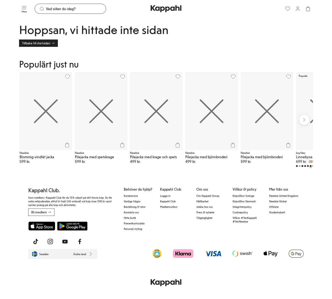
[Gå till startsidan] (166, 8)
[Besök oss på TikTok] (35, 241)
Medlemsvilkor (168, 206)
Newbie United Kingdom (283, 195)
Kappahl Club (168, 201)
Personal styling (133, 228)
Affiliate (274, 206)
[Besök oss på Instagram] (50, 241)
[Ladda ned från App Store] (41, 226)
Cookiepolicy (240, 212)
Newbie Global (278, 201)
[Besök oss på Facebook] (79, 241)
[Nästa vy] (304, 120)
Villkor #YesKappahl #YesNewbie (245, 219)
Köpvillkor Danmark (244, 201)
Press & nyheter (205, 212)
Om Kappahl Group (207, 195)
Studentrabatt (277, 212)
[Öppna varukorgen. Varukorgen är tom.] (308, 9)
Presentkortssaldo (134, 223)
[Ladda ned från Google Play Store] (72, 226)
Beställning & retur (135, 206)
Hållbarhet (202, 201)
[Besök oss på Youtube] (65, 241)
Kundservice (131, 195)
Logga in (165, 195)
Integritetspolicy (242, 206)
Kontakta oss (131, 212)
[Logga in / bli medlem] (298, 9)
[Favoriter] (288, 9)
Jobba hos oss (204, 206)
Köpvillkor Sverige (243, 195)
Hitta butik (130, 217)
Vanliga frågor (132, 201)
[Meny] (24, 9)
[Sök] (76, 9)
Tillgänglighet (204, 217)
